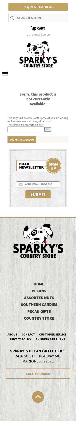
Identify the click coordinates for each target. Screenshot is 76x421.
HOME (39, 283)
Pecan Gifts (39, 311)
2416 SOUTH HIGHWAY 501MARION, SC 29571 (38, 355)
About (12, 334)
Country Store (39, 318)
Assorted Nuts (39, 297)
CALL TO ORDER (38, 374)
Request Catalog (38, 6)
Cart (41, 28)
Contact (28, 334)
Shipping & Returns (50, 339)
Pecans (39, 290)
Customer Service (52, 334)
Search (12, 18)
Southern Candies (39, 304)
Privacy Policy (20, 339)
